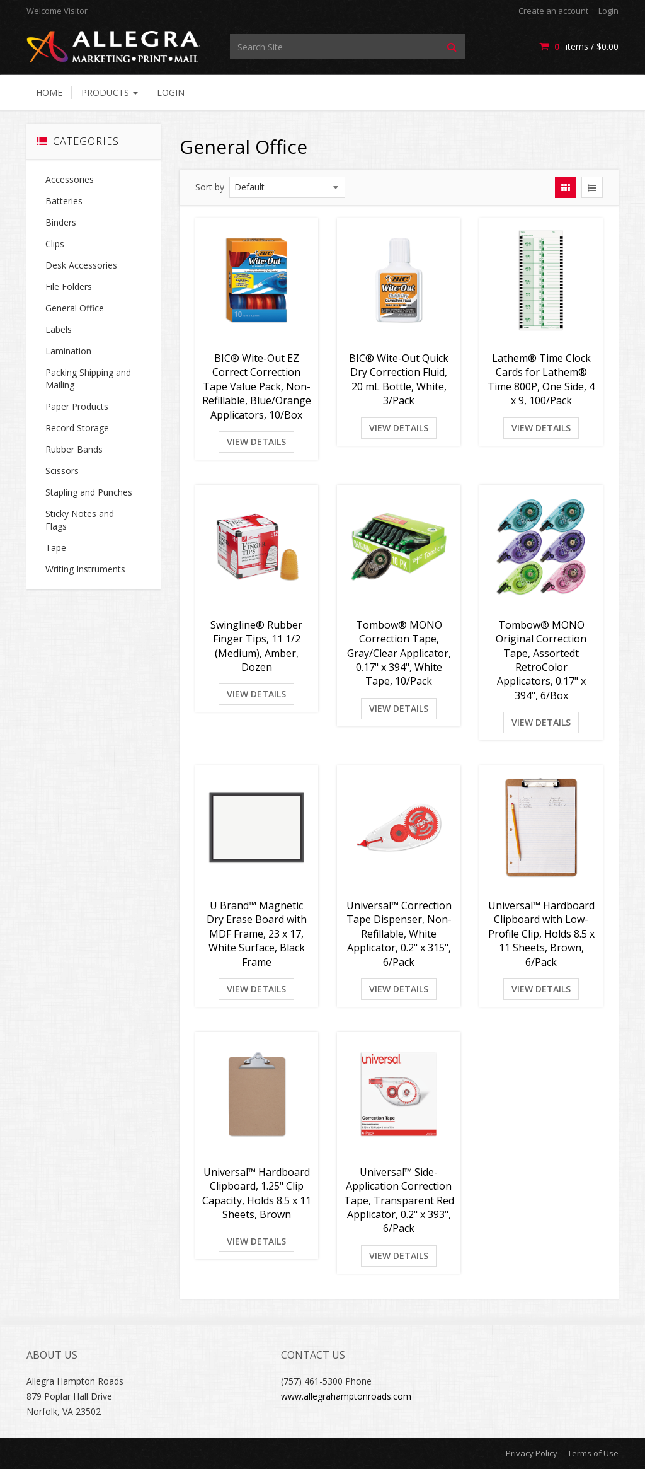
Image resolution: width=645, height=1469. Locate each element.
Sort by (209, 187)
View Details (256, 442)
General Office (74, 308)
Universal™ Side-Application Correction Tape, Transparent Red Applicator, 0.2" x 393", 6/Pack (399, 1200)
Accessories (69, 179)
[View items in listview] (592, 187)
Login (608, 10)
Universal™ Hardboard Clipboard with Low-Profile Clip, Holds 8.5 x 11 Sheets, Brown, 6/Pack (541, 933)
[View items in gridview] (565, 187)
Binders (60, 222)
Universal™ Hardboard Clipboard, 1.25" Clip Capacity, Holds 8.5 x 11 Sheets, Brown (256, 1193)
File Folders (68, 287)
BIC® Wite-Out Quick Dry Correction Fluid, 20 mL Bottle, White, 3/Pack (398, 379)
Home (49, 92)
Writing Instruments (85, 569)
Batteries (64, 201)
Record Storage (77, 428)
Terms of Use (593, 1453)
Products (109, 92)
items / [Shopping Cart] (579, 46)
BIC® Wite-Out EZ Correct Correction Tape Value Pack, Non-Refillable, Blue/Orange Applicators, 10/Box (256, 386)
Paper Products (76, 406)
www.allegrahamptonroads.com (346, 1396)
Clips (54, 244)
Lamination (68, 351)
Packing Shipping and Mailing (88, 378)
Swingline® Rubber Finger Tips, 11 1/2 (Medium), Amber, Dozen (256, 646)
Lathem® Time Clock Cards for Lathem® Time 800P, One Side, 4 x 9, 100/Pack (541, 379)
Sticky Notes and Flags (79, 520)
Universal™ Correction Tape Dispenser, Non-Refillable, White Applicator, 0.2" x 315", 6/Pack (399, 933)
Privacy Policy (531, 1453)
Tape (55, 548)
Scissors (62, 471)
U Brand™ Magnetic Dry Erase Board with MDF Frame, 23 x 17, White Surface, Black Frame (257, 933)
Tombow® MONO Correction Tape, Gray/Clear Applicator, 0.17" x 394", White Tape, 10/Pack (399, 653)
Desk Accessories (81, 265)
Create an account (553, 10)
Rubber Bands (74, 449)
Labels (58, 329)
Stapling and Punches (88, 492)
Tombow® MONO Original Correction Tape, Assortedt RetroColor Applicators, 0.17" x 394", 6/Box (541, 660)
